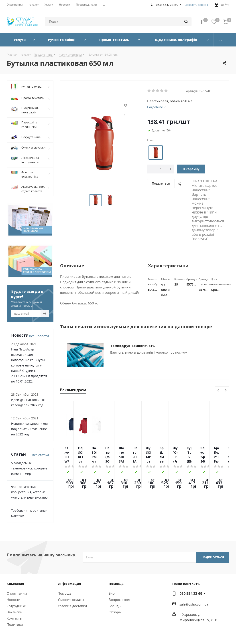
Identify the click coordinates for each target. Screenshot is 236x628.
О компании (17, 593)
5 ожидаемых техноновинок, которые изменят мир (29, 468)
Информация (69, 583)
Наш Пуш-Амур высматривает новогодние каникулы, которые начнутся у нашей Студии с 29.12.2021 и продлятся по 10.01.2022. (29, 365)
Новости (13, 599)
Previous (218, 390)
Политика (15, 624)
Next (225, 390)
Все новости (39, 336)
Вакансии (14, 612)
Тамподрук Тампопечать (132, 345)
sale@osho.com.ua (193, 604)
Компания (15, 583)
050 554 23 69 (190, 593)
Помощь (64, 593)
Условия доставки (72, 606)
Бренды (115, 606)
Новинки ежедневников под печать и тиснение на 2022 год (29, 428)
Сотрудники (16, 606)
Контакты (14, 618)
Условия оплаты (71, 599)
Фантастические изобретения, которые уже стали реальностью (29, 492)
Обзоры (115, 612)
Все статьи (40, 455)
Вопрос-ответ (119, 599)
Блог (112, 593)
